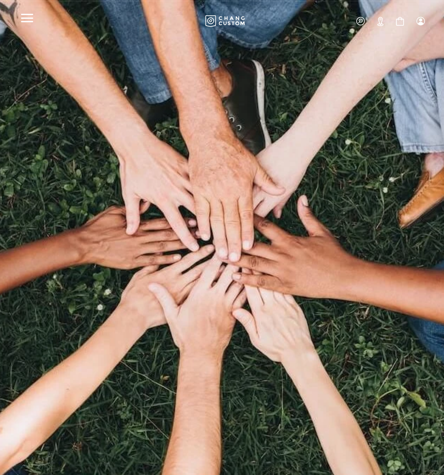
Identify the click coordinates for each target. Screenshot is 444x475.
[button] (420, 19)
